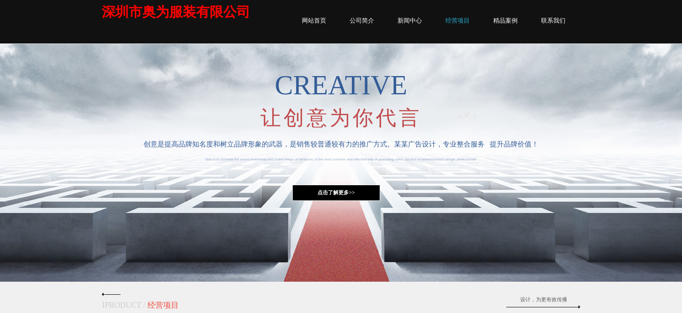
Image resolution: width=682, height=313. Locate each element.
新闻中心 (410, 20)
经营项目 (457, 20)
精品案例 (505, 20)
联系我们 (553, 20)
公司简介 (362, 20)
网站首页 (314, 20)
